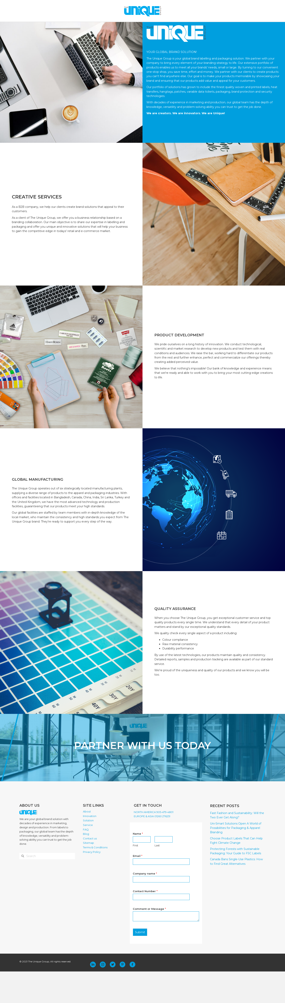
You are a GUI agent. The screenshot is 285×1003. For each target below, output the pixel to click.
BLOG (165, 26)
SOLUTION (121, 26)
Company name (145, 904)
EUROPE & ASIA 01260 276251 (152, 847)
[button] (93, 996)
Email (137, 887)
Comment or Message (149, 940)
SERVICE (140, 26)
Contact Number (145, 922)
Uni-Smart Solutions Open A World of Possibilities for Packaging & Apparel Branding (235, 859)
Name (138, 865)
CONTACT (180, 26)
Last (157, 876)
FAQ (155, 26)
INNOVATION (100, 26)
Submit (140, 963)
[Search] (239, 26)
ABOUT (80, 26)
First (135, 876)
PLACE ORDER (200, 26)
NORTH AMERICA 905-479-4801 (153, 843)
